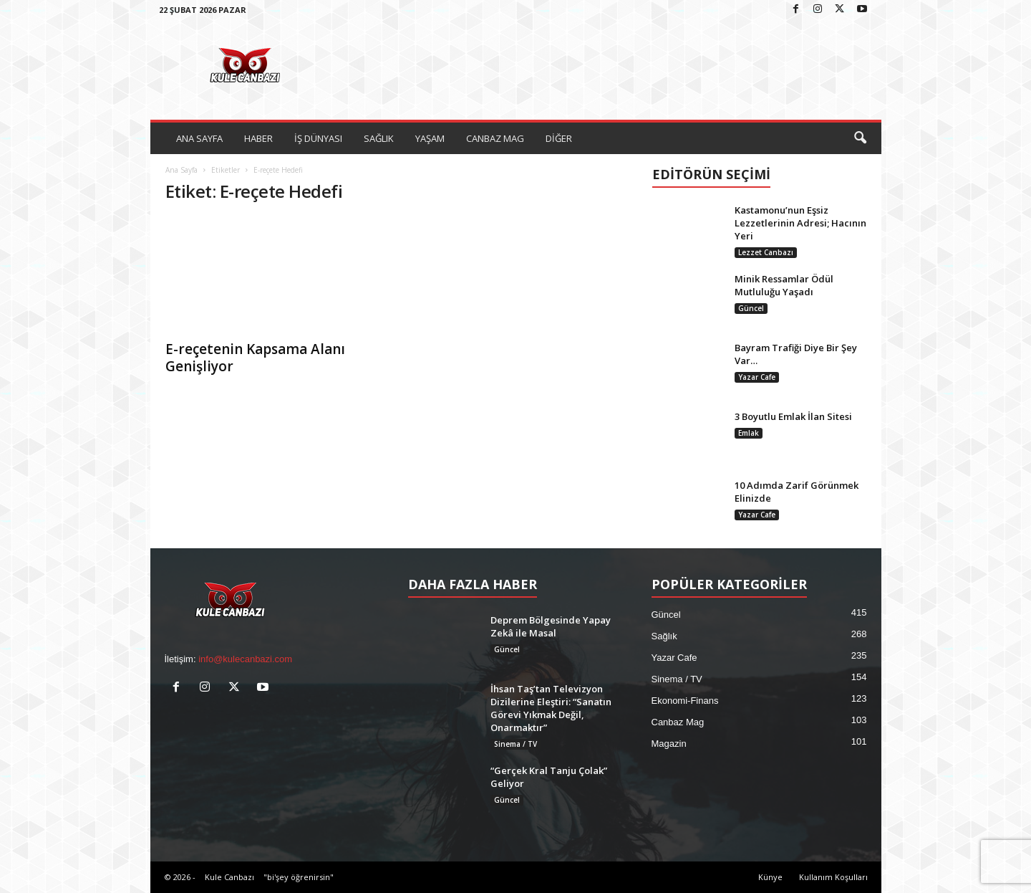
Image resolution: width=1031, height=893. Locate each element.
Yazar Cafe (756, 377)
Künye (770, 876)
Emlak (748, 433)
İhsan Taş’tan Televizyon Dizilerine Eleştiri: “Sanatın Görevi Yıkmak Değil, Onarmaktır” (550, 708)
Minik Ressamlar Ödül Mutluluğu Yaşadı (784, 285)
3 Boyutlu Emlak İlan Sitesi (793, 416)
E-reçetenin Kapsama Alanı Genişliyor (255, 358)
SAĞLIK (379, 138)
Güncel (751, 308)
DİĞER (559, 138)
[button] (860, 138)
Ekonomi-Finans (685, 700)
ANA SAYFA (199, 138)
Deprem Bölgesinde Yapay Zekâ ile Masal (550, 626)
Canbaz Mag (678, 722)
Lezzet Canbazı (765, 252)
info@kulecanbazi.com (245, 659)
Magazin (669, 743)
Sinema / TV (515, 744)
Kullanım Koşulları (833, 876)
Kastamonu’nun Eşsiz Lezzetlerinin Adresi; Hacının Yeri (800, 223)
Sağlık (664, 636)
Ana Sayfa (181, 170)
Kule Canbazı (229, 876)
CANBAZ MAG (495, 138)
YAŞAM (430, 138)
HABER (258, 138)
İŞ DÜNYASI (318, 138)
